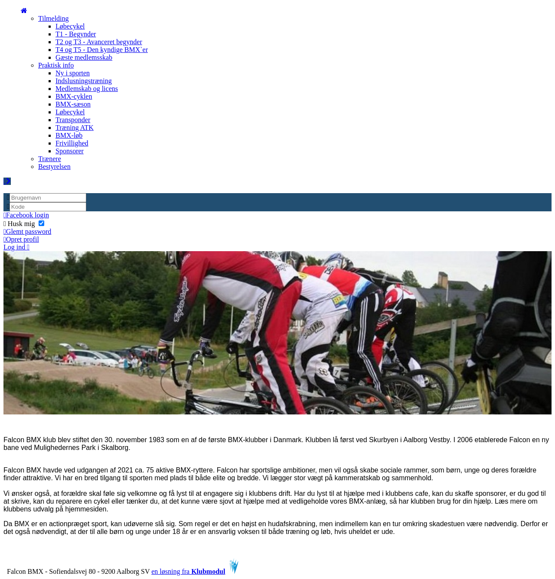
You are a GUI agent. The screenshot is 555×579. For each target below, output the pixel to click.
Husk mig (23, 223)
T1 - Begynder (76, 34)
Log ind (16, 247)
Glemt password (27, 231)
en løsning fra (194, 571)
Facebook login (26, 215)
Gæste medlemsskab (84, 57)
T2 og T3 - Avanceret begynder (99, 41)
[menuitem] (24, 10)
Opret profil (21, 239)
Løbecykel (70, 26)
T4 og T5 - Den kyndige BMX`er (102, 49)
